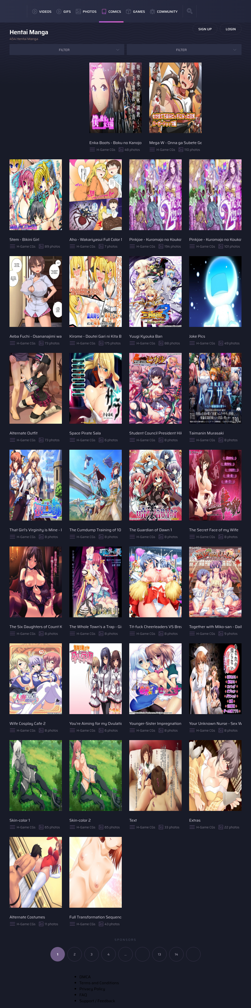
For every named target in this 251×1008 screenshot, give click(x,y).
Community (164, 11)
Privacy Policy (92, 989)
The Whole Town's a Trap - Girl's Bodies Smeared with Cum (95, 627)
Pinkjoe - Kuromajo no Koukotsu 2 (215, 239)
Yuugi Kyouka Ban (145, 336)
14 (176, 954)
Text (133, 820)
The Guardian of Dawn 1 (150, 530)
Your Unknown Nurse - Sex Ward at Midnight (215, 723)
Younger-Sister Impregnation (155, 723)
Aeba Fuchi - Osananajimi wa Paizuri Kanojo (35, 336)
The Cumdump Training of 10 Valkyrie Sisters (95, 530)
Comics (111, 11)
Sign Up (205, 29)
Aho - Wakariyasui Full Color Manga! (95, 239)
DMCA (85, 977)
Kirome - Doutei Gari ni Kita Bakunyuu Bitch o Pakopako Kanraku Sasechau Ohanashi (95, 336)
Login (231, 29)
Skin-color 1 (19, 820)
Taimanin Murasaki (206, 433)
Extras (195, 820)
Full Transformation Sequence (95, 917)
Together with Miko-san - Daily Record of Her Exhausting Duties (215, 627)
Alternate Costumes (27, 917)
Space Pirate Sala (85, 433)
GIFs (63, 11)
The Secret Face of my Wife (213, 530)
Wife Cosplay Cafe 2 (27, 723)
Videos (41, 11)
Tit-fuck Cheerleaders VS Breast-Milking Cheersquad (155, 627)
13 (159, 954)
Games (135, 11)
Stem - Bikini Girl (24, 239)
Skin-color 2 (80, 820)
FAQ (83, 995)
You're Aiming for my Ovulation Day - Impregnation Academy (95, 723)
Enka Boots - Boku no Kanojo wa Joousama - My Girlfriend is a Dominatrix (115, 143)
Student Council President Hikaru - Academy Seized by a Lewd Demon (155, 433)
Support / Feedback (97, 1001)
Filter (64, 50)
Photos (86, 11)
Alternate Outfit (23, 433)
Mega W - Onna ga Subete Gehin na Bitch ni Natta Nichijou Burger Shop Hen (175, 143)
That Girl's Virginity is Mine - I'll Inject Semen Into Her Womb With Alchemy (35, 530)
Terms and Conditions (99, 983)
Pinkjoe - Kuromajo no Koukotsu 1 (155, 239)
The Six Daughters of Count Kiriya (35, 627)
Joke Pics (197, 336)
